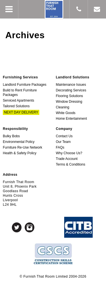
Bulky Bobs (11, 136)
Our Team (63, 142)
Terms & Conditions (70, 164)
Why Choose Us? (69, 153)
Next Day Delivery (21, 112)
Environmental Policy (18, 142)
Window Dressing (69, 102)
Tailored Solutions (16, 106)
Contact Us (64, 136)
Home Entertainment (71, 119)
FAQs (60, 147)
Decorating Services (71, 90)
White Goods (65, 113)
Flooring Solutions (69, 96)
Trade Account (67, 159)
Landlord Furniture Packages (24, 85)
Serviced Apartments (18, 100)
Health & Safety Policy (19, 153)
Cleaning (62, 107)
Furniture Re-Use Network (22, 147)
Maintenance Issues (71, 85)
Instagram (29, 227)
